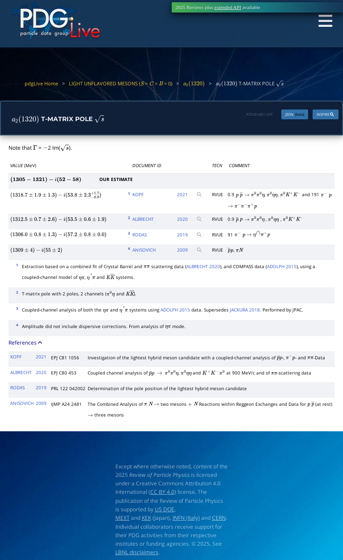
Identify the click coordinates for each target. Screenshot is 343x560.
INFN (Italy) (186, 519)
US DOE (164, 510)
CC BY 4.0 (162, 493)
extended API (227, 7)
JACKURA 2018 (245, 310)
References (25, 343)
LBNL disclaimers (136, 553)
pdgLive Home (41, 83)
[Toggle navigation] (323, 22)
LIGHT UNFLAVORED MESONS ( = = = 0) (120, 83)
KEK (146, 519)
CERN (219, 519)
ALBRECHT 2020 (203, 267)
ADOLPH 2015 (281, 267)
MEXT (122, 519)
